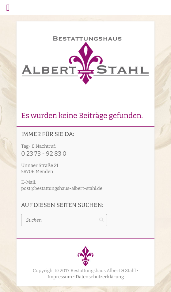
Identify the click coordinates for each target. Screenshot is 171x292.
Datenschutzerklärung (100, 276)
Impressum (60, 276)
